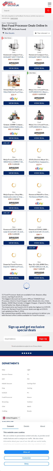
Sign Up (43, 339)
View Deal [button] (14, 68)
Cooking (4, 411)
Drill (3, 379)
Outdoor (30, 402)
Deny (26, 464)
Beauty (29, 411)
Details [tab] (26, 426)
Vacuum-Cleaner (7, 374)
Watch (29, 406)
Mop (3, 388)
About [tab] (42, 426)
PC (28, 393)
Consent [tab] (10, 426)
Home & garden (12, 23)
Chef (3, 406)
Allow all (26, 452)
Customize (26, 458)
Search (48, 10)
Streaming (5, 402)
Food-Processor (7, 397)
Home (4, 23)
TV (28, 374)
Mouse (29, 397)
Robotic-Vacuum (7, 383)
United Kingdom (10, 417)
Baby (3, 370)
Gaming (29, 388)
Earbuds (4, 393)
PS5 (28, 379)
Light (28, 370)
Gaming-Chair (31, 383)
